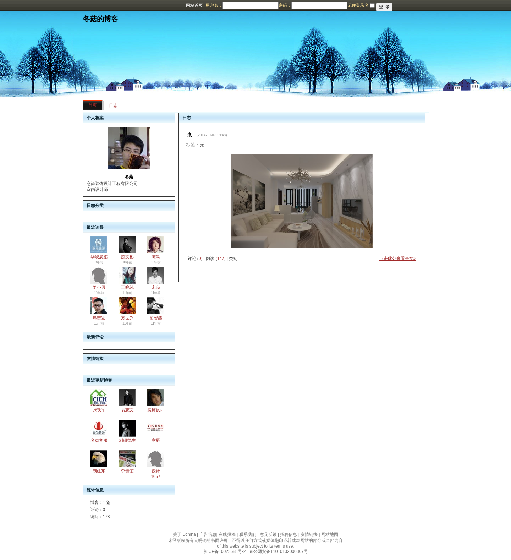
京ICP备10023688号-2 (224, 551)
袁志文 (127, 409)
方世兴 (127, 317)
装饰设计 (155, 409)
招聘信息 (288, 534)
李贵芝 (127, 470)
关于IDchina (184, 534)
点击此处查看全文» (397, 258)
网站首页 (194, 5)
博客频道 (33, 5)
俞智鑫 (155, 317)
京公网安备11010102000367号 (278, 551)
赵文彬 (127, 256)
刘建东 (99, 470)
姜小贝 (99, 287)
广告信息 (207, 534)
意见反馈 (268, 534)
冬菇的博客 (100, 19)
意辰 (156, 440)
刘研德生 (127, 440)
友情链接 (309, 534)
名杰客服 (99, 440)
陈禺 (156, 256)
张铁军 (99, 409)
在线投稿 (227, 534)
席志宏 (99, 317)
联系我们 (247, 534)
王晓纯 (127, 287)
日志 (113, 105)
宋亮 (156, 287)
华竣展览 (99, 256)
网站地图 (329, 534)
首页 (92, 105)
